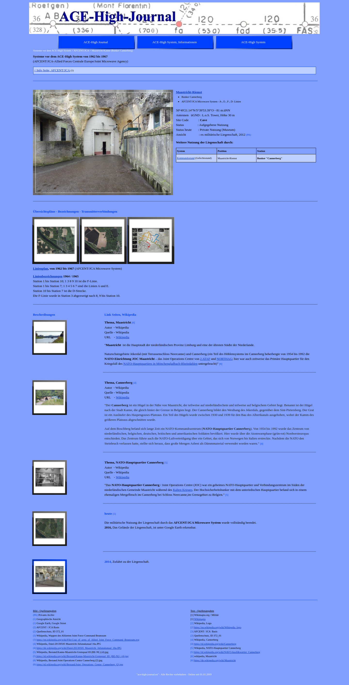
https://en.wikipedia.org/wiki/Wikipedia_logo (217, 627)
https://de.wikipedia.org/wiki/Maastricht (215, 660)
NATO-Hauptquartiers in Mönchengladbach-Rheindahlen (160, 363)
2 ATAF (205, 359)
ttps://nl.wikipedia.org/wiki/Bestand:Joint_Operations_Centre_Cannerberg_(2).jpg (80, 664)
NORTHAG (224, 359)
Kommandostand (186, 158)
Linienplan (40, 268)
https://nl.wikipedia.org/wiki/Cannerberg (215, 644)
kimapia (201, 619)
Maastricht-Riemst (189, 92)
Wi (195, 619)
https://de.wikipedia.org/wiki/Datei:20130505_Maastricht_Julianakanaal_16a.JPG (79, 648)
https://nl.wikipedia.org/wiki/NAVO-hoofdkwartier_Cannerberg (227, 652)
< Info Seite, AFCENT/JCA (52, 70)
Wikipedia (122, 337)
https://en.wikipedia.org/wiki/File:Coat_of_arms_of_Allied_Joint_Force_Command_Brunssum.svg (88, 639)
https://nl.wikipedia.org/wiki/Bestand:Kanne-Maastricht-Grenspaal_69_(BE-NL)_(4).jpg (82, 656)
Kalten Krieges (182, 490)
